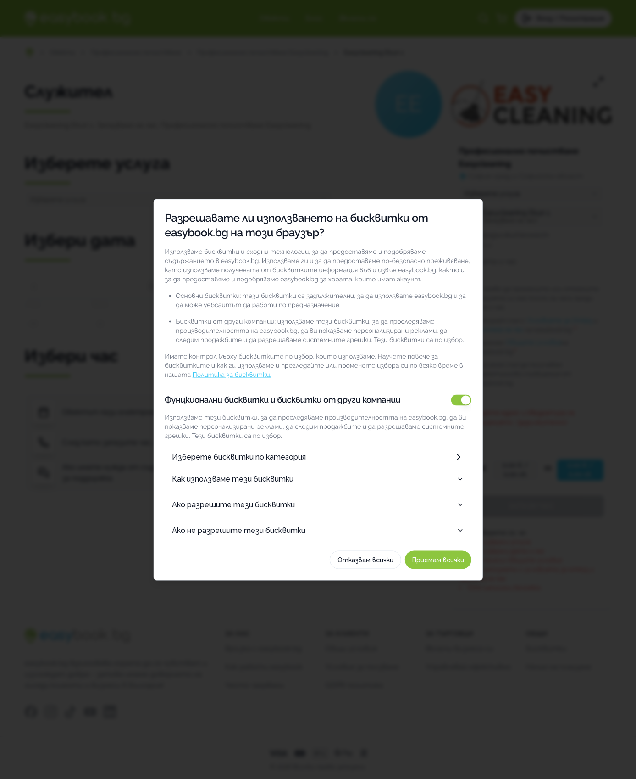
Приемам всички (450, 559)
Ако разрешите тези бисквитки (318, 504)
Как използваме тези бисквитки (318, 478)
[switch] (473, 399)
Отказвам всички (377, 559)
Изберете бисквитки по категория (318, 456)
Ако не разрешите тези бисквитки (318, 530)
